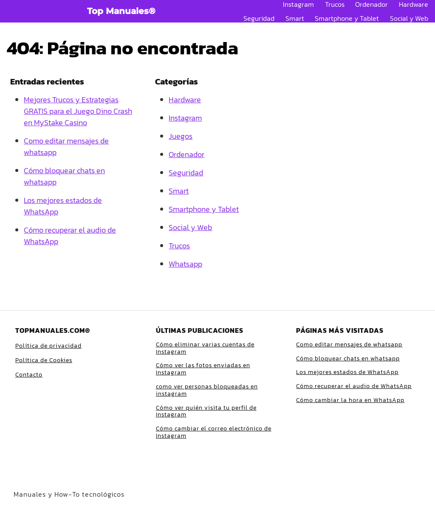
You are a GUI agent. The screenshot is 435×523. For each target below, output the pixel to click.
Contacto (28, 374)
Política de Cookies (43, 360)
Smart (294, 18)
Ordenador (371, 4)
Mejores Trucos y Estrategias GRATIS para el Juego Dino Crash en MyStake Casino (78, 111)
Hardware (413, 4)
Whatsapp (185, 264)
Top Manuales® (121, 11)
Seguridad (258, 18)
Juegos (180, 136)
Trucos (335, 4)
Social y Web (409, 18)
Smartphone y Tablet (347, 18)
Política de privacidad (48, 345)
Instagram (298, 4)
